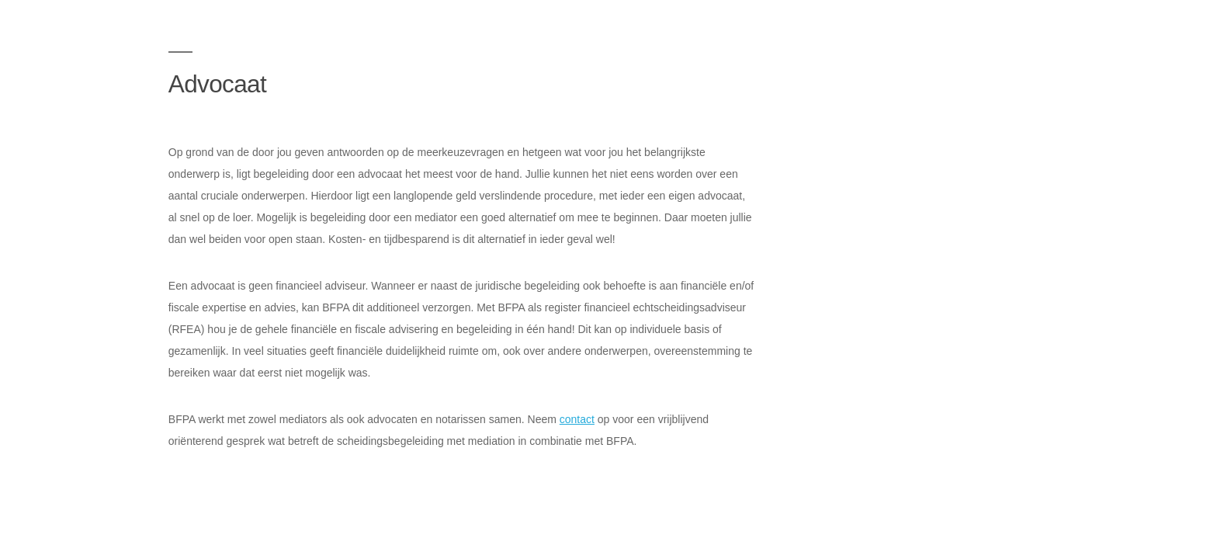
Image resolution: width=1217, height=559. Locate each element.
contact (577, 419)
